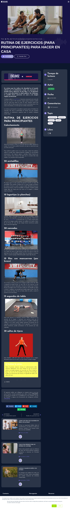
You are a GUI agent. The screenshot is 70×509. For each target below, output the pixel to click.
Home (2, 39)
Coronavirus (51, 120)
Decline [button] (60, 505)
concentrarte (13, 219)
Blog (8, 39)
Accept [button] (54, 505)
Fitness (50, 123)
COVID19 (58, 120)
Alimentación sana (52, 117)
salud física (16, 99)
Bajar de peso (62, 117)
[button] (10, 406)
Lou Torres (51, 88)
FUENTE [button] (7, 382)
